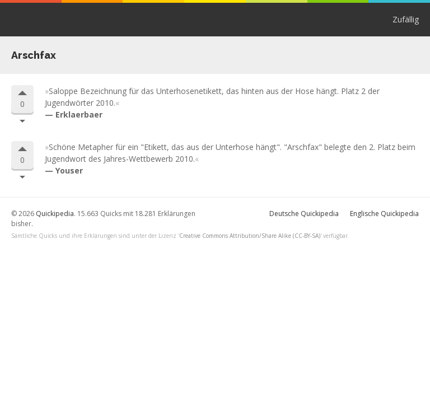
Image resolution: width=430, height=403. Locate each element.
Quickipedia (54, 19)
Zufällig (405, 19)
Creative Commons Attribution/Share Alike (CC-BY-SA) (249, 236)
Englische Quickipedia (384, 213)
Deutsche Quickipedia (304, 213)
